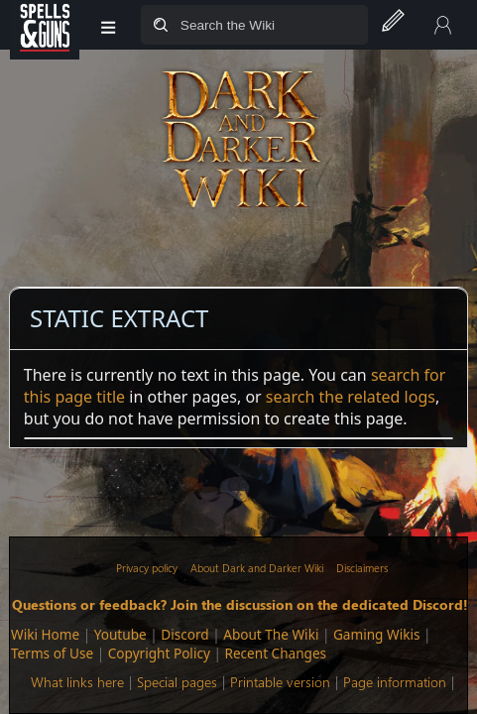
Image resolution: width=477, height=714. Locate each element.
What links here (77, 681)
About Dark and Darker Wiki (256, 567)
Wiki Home (45, 634)
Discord (184, 634)
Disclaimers (362, 567)
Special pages (177, 681)
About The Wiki (270, 634)
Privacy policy (147, 567)
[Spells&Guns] (44, 25)
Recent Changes (275, 653)
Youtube (120, 634)
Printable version (280, 681)
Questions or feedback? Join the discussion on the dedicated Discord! (240, 604)
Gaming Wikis (376, 634)
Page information (394, 681)
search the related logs (350, 397)
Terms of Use (52, 653)
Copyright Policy (159, 653)
